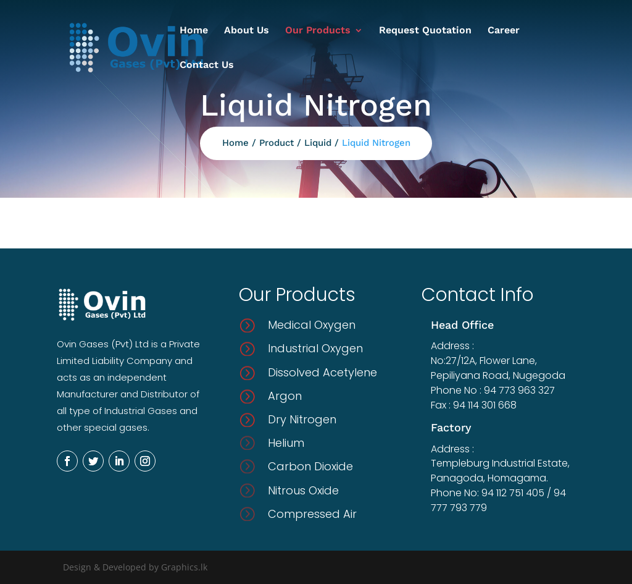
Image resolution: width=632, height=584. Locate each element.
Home (194, 31)
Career (504, 31)
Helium (286, 443)
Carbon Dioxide (310, 466)
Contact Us (207, 65)
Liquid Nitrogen (376, 142)
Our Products (318, 31)
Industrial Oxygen (315, 348)
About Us (246, 31)
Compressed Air (312, 514)
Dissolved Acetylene (322, 372)
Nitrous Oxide (303, 490)
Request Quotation (425, 31)
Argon (285, 396)
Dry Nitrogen (302, 419)
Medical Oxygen (312, 324)
